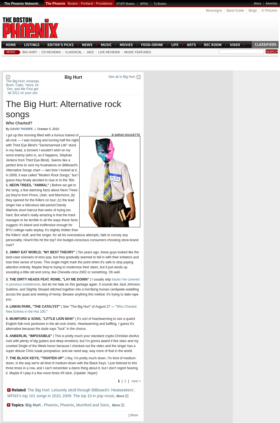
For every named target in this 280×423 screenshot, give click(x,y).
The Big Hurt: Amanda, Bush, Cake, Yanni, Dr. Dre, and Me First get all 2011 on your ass (22, 87)
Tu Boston (160, 3)
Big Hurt (29, 52)
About (257, 3)
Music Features (137, 52)
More (122, 396)
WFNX (144, 3)
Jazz (90, 52)
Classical (73, 52)
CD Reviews (51, 52)
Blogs (253, 10)
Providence (104, 4)
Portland (87, 4)
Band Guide (235, 10)
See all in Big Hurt (121, 77)
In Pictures (269, 10)
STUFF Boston (125, 3)
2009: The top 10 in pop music (88, 396)
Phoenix (51, 405)
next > (136, 381)
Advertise (271, 3)
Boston (73, 4)
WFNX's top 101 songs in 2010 (34, 396)
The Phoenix (55, 4)
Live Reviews (109, 52)
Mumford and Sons (92, 405)
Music (10, 51)
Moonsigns (214, 10)
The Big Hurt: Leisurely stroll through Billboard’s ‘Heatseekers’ (80, 390)
